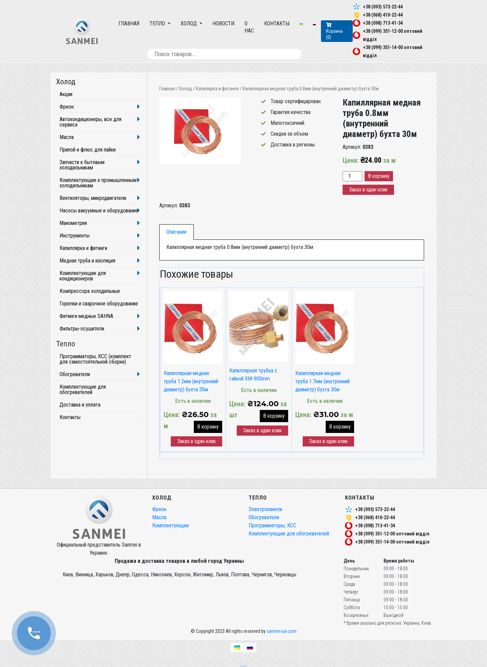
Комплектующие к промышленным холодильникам (98, 183)
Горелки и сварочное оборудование (99, 303)
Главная (128, 23)
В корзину (379, 176)
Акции (66, 94)
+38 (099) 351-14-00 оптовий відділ (392, 542)
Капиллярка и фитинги (83, 248)
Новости (223, 23)
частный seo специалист (243, 666)
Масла (67, 137)
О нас (249, 27)
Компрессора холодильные (90, 291)
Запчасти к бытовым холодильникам (82, 165)
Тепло (157, 23)
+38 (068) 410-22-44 (383, 15)
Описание (176, 232)
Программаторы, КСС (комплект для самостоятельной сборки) (95, 359)
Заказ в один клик (368, 189)
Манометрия (73, 223)
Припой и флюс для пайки (88, 149)
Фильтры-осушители (82, 328)
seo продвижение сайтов (243, 665)
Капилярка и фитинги (217, 89)
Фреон (67, 107)
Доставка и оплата (80, 404)
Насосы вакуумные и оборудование (99, 210)
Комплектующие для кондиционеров (83, 276)
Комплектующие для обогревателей (83, 389)
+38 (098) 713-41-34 (383, 23)
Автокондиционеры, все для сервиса (90, 122)
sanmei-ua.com (281, 631)
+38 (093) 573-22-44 (383, 6)
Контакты (276, 23)
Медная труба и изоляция (87, 260)
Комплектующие (170, 525)
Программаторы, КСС (272, 525)
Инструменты (75, 235)
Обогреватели (75, 374)
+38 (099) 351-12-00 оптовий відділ (392, 533)
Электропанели (265, 509)
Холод (189, 23)
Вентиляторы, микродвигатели (93, 198)
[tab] (176, 232)
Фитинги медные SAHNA (86, 316)
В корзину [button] (208, 426)
